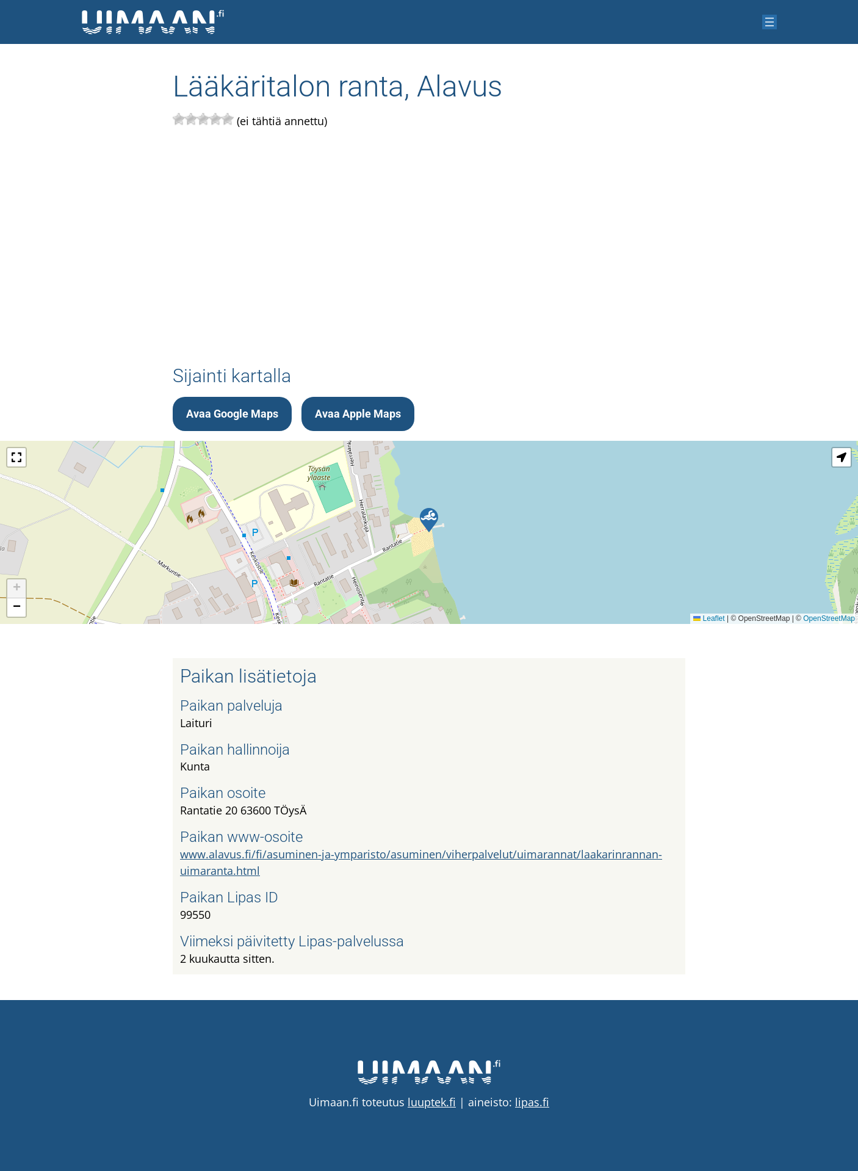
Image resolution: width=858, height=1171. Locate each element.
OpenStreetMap (829, 618)
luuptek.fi (432, 1102)
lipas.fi (532, 1102)
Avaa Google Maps (232, 413)
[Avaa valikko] (769, 22)
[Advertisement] (429, 244)
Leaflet (708, 618)
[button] (429, 520)
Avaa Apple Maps (358, 413)
